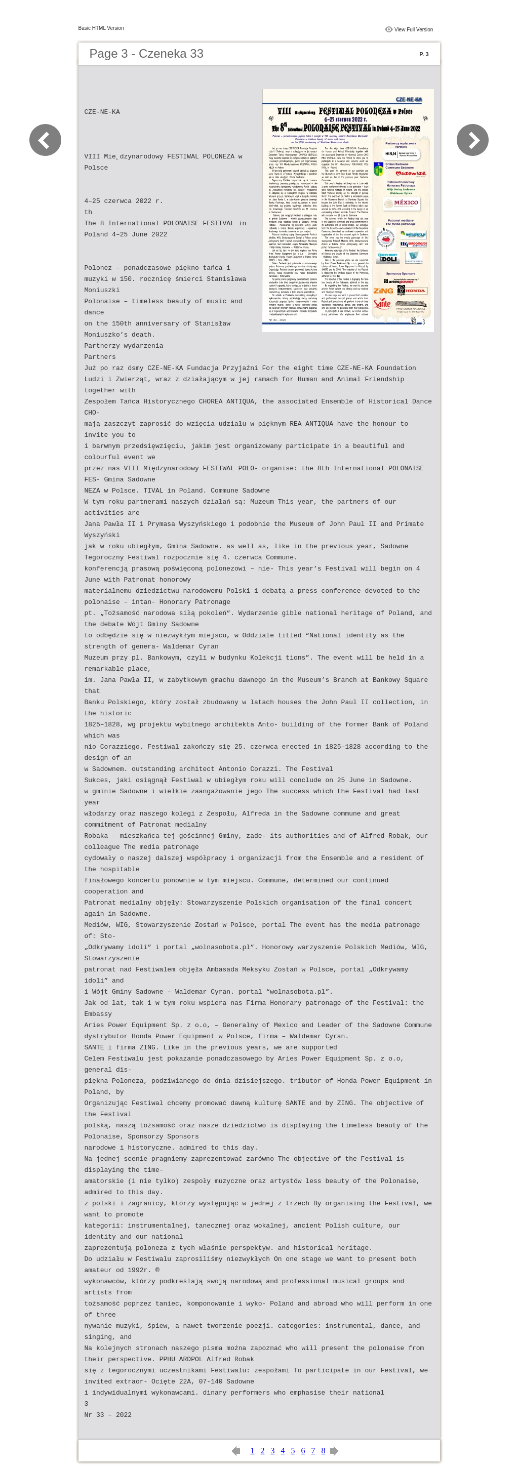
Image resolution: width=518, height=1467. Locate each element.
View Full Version (413, 29)
